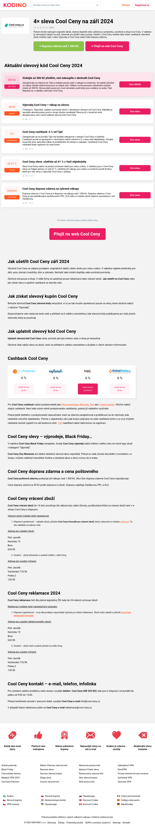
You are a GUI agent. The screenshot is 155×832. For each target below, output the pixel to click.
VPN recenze (13, 804)
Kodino (10, 796)
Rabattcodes (127, 804)
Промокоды (89, 796)
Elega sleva (45, 777)
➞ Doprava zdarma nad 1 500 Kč (59, 46)
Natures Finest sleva (89, 769)
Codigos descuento (130, 800)
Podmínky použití (74, 822)
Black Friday (7, 769)
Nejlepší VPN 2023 (10, 777)
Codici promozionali (130, 796)
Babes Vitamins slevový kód (53, 765)
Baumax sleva (47, 769)
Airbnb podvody (9, 765)
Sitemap (117, 822)
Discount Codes (90, 800)
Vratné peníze (107, 404)
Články (61, 822)
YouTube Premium (10, 781)
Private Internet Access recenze (133, 773)
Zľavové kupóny (52, 796)
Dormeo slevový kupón (51, 773)
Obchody (51, 822)
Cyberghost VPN (126, 765)
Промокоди (51, 804)
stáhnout (124, 521)
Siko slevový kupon (88, 777)
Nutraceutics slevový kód (91, 773)
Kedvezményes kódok (55, 800)
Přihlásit (126, 5)
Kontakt (126, 822)
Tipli (92, 404)
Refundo (84, 404)
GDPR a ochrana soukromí (98, 822)
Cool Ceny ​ (77, 234)
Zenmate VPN (124, 781)
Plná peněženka (70, 404)
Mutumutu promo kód (89, 765)
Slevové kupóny (14, 800)
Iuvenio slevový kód (49, 781)
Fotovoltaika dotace (11, 773)
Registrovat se (142, 5)
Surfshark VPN (125, 777)
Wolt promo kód (86, 781)
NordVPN (122, 769)
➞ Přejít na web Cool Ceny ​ (107, 46)
